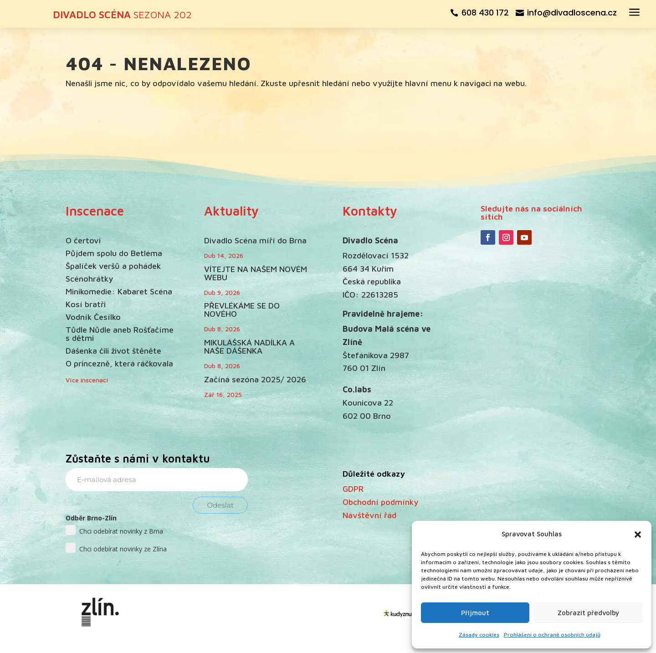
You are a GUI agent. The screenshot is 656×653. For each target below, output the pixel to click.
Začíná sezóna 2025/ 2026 (255, 379)
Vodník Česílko (93, 317)
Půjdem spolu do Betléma (114, 253)
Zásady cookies (479, 634)
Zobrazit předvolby (588, 613)
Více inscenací (87, 380)
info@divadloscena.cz (572, 12)
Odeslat (220, 505)
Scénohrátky (89, 278)
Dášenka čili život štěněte (113, 350)
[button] (637, 534)
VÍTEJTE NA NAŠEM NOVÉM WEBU (255, 273)
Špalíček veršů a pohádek (113, 266)
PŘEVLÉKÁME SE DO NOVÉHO (242, 310)
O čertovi (83, 240)
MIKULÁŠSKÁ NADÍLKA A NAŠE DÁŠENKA (249, 346)
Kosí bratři (86, 304)
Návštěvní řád (369, 515)
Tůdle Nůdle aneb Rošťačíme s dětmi (120, 334)
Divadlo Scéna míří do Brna (255, 240)
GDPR (353, 489)
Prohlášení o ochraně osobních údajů (552, 634)
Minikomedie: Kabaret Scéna (119, 291)
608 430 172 (485, 12)
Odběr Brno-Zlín (91, 518)
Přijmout (475, 613)
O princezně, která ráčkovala (119, 363)
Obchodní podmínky (380, 502)
